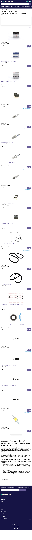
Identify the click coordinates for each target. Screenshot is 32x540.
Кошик (29, 1)
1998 (4, 23)
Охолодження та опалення (19, 6)
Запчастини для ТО (2, 6)
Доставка (2, 503)
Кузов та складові (26, 6)
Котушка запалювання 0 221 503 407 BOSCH (8, 101)
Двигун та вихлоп (9, 7)
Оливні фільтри (3, 513)
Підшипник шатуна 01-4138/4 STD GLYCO (8, 405)
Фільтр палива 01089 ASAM (5, 426)
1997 (10, 23)
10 (21, 435)
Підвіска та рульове (12, 7)
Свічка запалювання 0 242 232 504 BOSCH (8, 162)
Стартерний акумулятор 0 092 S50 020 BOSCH (8, 81)
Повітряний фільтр (4, 511)
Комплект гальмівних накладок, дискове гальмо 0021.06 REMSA (12, 304)
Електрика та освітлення (23, 7)
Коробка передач (15, 6)
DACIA (5, 9)
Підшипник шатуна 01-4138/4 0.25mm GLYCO (8, 345)
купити (29, 45)
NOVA (7, 17)
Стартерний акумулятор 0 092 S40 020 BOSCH (8, 61)
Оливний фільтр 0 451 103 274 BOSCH (7, 223)
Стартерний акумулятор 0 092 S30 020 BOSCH (8, 41)
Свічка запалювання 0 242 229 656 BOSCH (8, 122)
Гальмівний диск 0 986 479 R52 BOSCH (7, 243)
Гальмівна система (6, 6)
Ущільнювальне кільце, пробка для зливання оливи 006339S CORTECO (13, 324)
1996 (16, 23)
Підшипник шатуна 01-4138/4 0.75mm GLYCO (8, 385)
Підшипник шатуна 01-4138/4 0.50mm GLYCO (8, 365)
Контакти (2, 506)
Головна (2, 9)
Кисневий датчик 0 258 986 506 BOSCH (7, 203)
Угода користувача (16, 526)
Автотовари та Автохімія (30, 7)
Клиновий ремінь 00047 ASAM (6, 284)
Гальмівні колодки (4, 518)
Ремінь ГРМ (3, 516)
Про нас (2, 501)
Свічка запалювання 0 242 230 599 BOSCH (8, 142)
